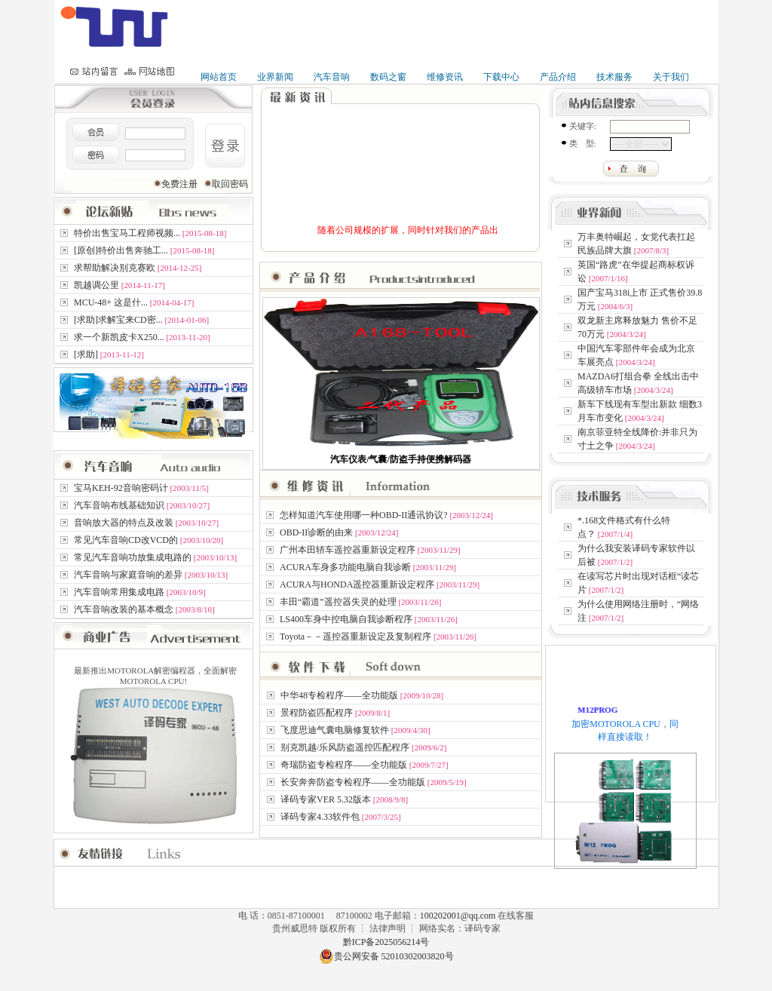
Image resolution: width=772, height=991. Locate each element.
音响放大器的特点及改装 (123, 522)
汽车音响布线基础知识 (119, 505)
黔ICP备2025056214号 (386, 942)
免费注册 (180, 184)
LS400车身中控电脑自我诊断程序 (346, 619)
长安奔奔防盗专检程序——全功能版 (352, 782)
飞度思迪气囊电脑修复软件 (334, 730)
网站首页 (219, 77)
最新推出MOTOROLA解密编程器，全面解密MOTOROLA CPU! (154, 745)
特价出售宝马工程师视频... (127, 233)
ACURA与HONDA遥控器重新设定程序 (357, 584)
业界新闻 (275, 77)
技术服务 (614, 77)
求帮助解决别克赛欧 (114, 267)
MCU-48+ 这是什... (111, 302)
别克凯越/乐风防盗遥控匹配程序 (344, 747)
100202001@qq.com (459, 915)
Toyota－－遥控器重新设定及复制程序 (355, 636)
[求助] (86, 354)
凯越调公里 (96, 285)
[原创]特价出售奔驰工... (121, 250)
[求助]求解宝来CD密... (118, 319)
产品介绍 (558, 77)
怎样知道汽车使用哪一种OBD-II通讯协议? (364, 515)
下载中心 (501, 77)
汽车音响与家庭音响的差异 (128, 574)
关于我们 (671, 77)
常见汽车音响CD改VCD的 (126, 540)
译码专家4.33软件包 (320, 817)
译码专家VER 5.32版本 (325, 799)
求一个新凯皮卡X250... (119, 337)
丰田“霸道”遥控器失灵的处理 (338, 602)
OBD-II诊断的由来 (316, 532)
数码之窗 (388, 77)
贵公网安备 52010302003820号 (386, 956)
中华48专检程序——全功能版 (339, 695)
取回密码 (230, 184)
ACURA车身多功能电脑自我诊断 (345, 567)
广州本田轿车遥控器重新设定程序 (347, 550)
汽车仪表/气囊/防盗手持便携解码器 (400, 459)
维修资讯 (445, 77)
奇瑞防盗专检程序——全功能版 (343, 764)
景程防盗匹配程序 (316, 712)
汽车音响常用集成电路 (119, 592)
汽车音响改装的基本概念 (123, 609)
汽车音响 (332, 77)
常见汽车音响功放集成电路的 (132, 557)
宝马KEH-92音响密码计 (121, 488)
